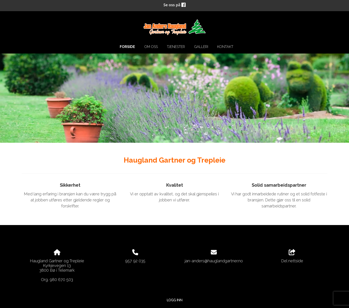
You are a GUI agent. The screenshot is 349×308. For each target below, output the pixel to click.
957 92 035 (135, 260)
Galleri (201, 47)
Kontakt (225, 47)
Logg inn (174, 300)
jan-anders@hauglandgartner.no (214, 260)
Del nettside (292, 256)
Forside (127, 47)
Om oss (151, 47)
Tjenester (176, 47)
